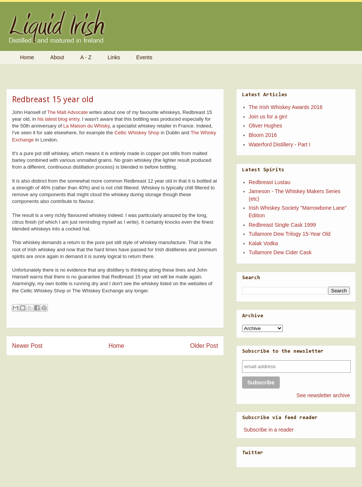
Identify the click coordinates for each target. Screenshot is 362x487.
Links (114, 57)
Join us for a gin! (268, 117)
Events (144, 57)
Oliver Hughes (265, 126)
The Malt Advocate (67, 112)
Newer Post (27, 346)
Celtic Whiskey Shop (136, 132)
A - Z (86, 57)
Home (27, 57)
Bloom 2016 (263, 135)
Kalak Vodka (263, 243)
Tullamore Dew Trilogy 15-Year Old (290, 234)
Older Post (204, 346)
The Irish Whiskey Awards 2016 (286, 107)
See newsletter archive (323, 395)
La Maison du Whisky (86, 126)
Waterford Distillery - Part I (280, 144)
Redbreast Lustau (270, 182)
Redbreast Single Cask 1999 (282, 225)
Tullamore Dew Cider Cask (280, 252)
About (57, 57)
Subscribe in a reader (269, 430)
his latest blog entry (58, 119)
